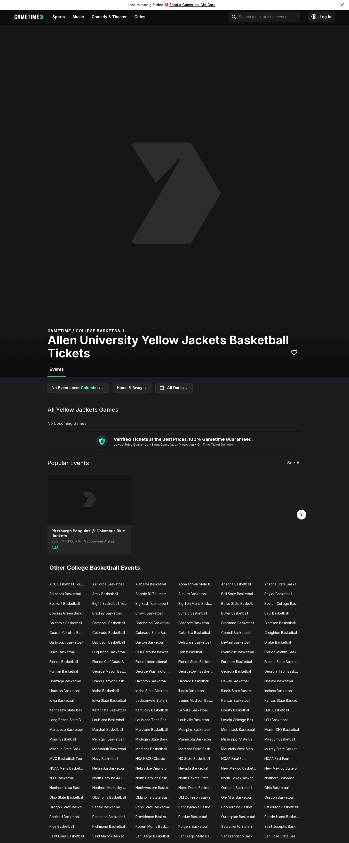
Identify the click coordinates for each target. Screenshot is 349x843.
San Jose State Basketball (283, 836)
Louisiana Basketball (108, 719)
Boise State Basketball (239, 603)
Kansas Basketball (235, 700)
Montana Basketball (151, 748)
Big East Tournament (151, 603)
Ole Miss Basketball (236, 797)
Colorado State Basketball (154, 632)
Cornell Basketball (235, 632)
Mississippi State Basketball (240, 739)
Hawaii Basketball (235, 680)
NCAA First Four (276, 758)
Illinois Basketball (191, 690)
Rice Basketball (61, 826)
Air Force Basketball (108, 584)
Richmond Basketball (109, 826)
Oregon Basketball (279, 797)
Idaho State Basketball (153, 690)
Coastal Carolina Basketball (68, 632)
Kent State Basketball (109, 710)
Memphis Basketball (194, 729)
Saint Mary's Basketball (110, 836)
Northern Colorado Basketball (283, 777)
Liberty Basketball (235, 710)
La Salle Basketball (193, 710)
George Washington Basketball (154, 671)
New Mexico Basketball (240, 768)
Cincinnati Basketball (237, 622)
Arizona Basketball (236, 584)
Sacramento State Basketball (240, 826)
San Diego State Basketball (197, 836)
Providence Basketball (153, 816)
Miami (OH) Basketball (282, 729)
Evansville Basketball (237, 651)
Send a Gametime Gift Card (192, 5)
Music (78, 17)
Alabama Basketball (151, 584)
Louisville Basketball (194, 719)
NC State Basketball (194, 758)
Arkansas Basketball (65, 593)
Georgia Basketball (236, 671)
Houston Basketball (64, 690)
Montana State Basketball (197, 748)
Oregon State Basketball (68, 806)
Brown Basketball (149, 613)
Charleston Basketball (152, 622)
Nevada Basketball (193, 768)
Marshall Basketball (107, 729)
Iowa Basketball (61, 700)
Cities (140, 17)
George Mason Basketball (111, 671)
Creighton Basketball (281, 632)
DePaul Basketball (235, 642)
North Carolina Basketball (154, 777)
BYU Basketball (276, 613)
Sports (58, 17)
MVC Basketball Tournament (68, 758)
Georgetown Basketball (197, 671)
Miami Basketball (62, 739)
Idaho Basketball (105, 690)
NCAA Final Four (234, 758)
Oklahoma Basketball (109, 797)
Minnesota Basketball (195, 739)
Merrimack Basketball (238, 729)
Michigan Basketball (108, 739)
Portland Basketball (64, 816)
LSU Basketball (276, 719)
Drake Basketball (278, 642)
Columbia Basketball (194, 632)
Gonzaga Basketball (65, 680)
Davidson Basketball (108, 642)
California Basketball (65, 622)
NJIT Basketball (61, 777)
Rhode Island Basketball (283, 816)
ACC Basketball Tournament (68, 584)
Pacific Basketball (106, 806)
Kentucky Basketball (151, 710)
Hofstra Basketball (278, 680)
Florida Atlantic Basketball (283, 651)
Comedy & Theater (109, 17)
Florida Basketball (63, 661)
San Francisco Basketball (240, 836)
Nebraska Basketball (108, 768)
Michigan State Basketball (154, 739)
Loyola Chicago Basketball (240, 719)
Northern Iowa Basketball (68, 787)
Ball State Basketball (237, 593)
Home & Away (132, 388)
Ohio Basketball (276, 787)
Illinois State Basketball (239, 690)
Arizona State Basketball (283, 584)
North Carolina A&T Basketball (111, 777)
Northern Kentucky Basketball (111, 787)
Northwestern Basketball (154, 787)
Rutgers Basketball (193, 826)
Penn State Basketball (152, 806)
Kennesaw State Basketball (68, 710)
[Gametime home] (31, 17)
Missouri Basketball (279, 739)
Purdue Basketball (192, 816)
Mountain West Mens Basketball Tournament (240, 748)
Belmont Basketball (64, 603)
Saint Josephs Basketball (283, 826)
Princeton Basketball (108, 816)
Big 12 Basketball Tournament (111, 603)
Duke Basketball (62, 651)
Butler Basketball (234, 613)
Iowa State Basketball (109, 700)
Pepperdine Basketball (239, 806)
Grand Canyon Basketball (111, 680)
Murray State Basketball (283, 748)
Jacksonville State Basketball (154, 700)
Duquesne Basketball (109, 651)
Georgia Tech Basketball (283, 671)
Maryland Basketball (151, 729)
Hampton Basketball (151, 680)
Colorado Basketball (108, 632)
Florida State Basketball (197, 661)
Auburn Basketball (192, 593)
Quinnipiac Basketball (238, 816)
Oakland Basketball (236, 787)
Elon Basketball (190, 651)
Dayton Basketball (149, 642)
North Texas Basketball (239, 777)
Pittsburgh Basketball (281, 806)
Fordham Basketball (237, 661)
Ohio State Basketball (66, 797)
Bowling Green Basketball (68, 613)
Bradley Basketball (107, 613)
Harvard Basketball (193, 680)
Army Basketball (105, 593)
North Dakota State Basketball (197, 777)
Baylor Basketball (278, 593)
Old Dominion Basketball (197, 797)
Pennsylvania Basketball (197, 806)
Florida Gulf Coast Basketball (111, 661)
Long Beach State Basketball (68, 719)
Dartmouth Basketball (66, 642)
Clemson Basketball (280, 622)
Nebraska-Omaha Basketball (154, 768)
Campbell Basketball (108, 622)
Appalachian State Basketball (197, 584)
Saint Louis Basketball (66, 836)
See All (294, 462)
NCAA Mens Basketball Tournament (68, 768)
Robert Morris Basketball (154, 826)
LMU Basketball (276, 710)
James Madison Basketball (197, 700)
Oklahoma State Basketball (154, 797)
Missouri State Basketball (68, 748)
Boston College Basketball (283, 603)
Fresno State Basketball (283, 661)
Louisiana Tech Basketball (154, 719)
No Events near (78, 388)
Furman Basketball (64, 671)
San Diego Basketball (152, 836)
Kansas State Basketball (283, 700)
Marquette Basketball (66, 729)
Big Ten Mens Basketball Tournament (197, 603)
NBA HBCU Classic (150, 758)
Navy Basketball (105, 758)
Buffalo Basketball (192, 613)
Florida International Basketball (154, 661)
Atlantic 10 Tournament (153, 593)
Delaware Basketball (194, 642)
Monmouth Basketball (109, 748)
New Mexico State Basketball (283, 768)
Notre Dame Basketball (196, 787)
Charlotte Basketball (194, 622)
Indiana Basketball (278, 690)
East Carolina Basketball (154, 651)
